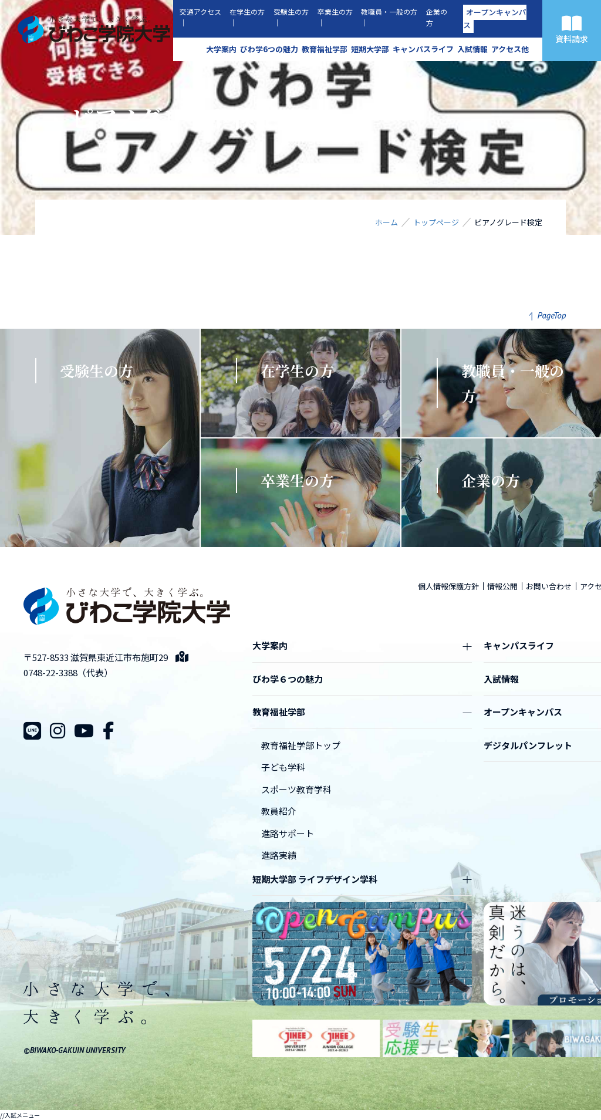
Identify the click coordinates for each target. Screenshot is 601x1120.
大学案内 (221, 49)
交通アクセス (200, 11)
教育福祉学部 (324, 49)
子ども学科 (283, 767)
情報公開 (502, 586)
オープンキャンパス (494, 18)
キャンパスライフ (423, 49)
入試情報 (472, 49)
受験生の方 (291, 11)
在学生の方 (247, 11)
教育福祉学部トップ (300, 745)
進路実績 (278, 855)
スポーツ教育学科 (296, 789)
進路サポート (287, 833)
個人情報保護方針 (448, 586)
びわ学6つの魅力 (269, 49)
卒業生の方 (335, 11)
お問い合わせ (549, 586)
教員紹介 (278, 811)
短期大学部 (370, 49)
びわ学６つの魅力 (287, 679)
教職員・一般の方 (389, 11)
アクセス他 (510, 49)
